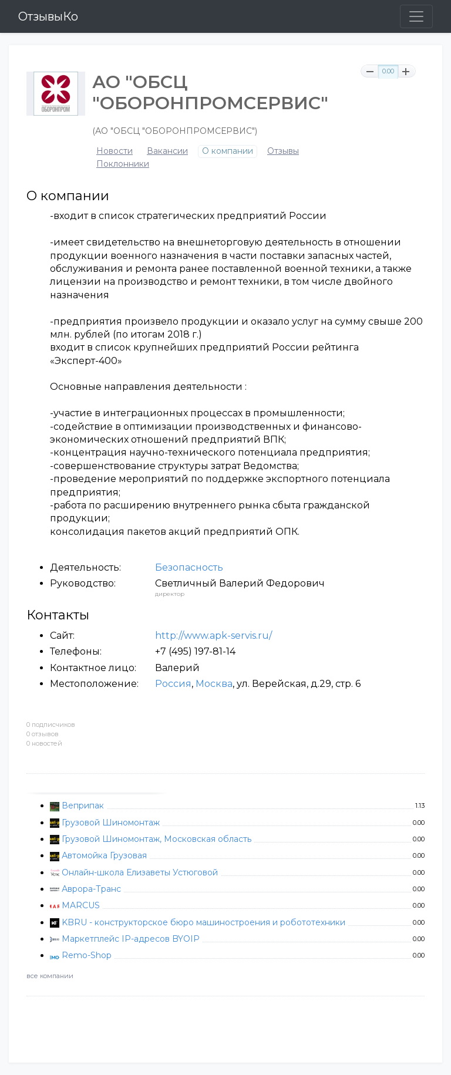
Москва (214, 683)
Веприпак (83, 805)
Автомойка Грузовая (104, 855)
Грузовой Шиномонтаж (111, 822)
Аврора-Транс (91, 889)
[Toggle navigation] (416, 16)
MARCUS (81, 905)
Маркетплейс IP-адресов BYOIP (131, 939)
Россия (173, 683)
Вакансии (167, 151)
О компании (227, 151)
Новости (114, 151)
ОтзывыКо (48, 16)
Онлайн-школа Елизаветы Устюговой (140, 872)
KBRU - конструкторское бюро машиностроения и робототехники (203, 922)
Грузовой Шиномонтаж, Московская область (156, 839)
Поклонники (122, 164)
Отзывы (283, 151)
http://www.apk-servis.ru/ (213, 635)
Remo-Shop (87, 955)
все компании (49, 976)
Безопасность (189, 567)
